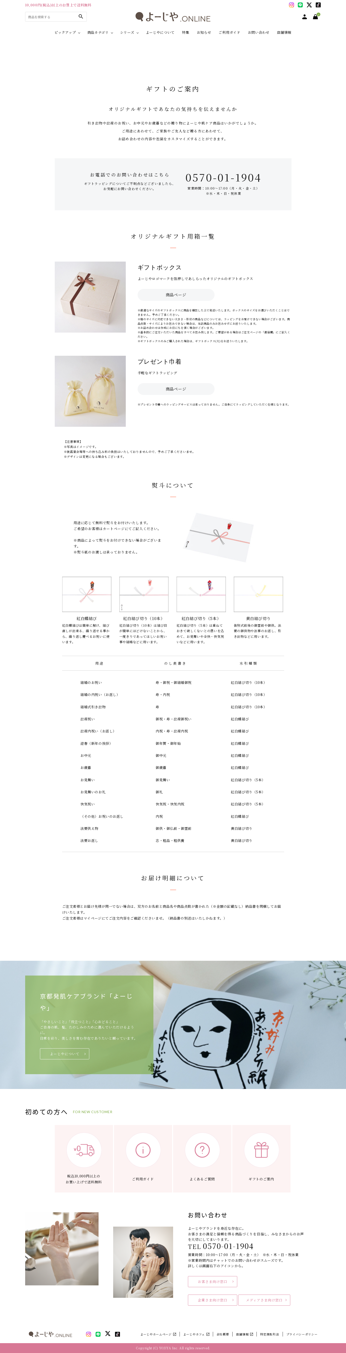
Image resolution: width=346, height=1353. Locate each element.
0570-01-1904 (223, 177)
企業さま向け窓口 (212, 1300)
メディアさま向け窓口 (264, 1300)
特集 (185, 32)
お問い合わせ (259, 32)
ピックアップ (65, 32)
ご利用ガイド (229, 32)
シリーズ (127, 32)
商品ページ (176, 295)
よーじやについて (160, 32)
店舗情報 (284, 32)
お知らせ (204, 32)
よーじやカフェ (194, 1334)
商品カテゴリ (98, 32)
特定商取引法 (269, 1334)
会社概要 (223, 1334)
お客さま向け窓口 (212, 1281)
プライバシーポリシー (302, 1334)
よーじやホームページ (156, 1334)
